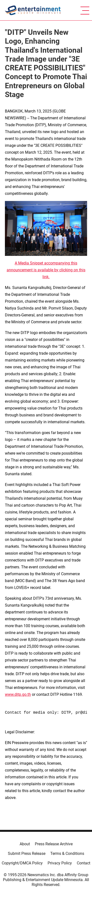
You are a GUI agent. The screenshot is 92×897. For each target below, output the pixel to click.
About (25, 844)
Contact (83, 863)
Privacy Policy (60, 863)
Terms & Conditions (67, 853)
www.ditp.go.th (18, 694)
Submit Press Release (26, 853)
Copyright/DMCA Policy (22, 863)
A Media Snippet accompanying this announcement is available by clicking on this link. (46, 270)
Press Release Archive (54, 844)
